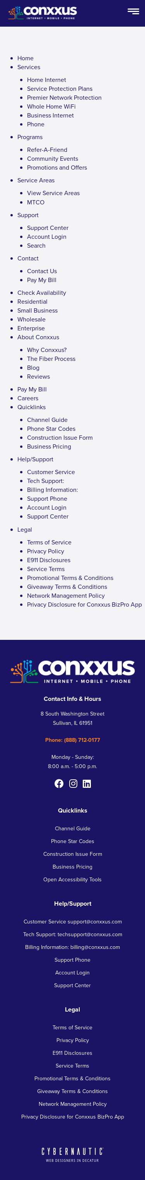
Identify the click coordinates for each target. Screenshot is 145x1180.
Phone (35, 124)
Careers (27, 398)
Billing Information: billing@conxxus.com (72, 947)
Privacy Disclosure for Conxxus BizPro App (84, 604)
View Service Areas (53, 193)
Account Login (47, 236)
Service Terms (46, 568)
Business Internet (50, 115)
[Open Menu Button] (133, 12)
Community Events (52, 158)
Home (25, 58)
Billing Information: (52, 489)
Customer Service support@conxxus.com (73, 922)
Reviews (38, 376)
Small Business (37, 310)
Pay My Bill (41, 279)
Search (36, 245)
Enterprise (31, 328)
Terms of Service (49, 542)
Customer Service (51, 472)
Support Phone (47, 498)
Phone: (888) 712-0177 (72, 740)
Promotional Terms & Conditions (70, 577)
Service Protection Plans (59, 88)
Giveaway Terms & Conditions (67, 586)
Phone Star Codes (51, 428)
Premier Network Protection (64, 97)
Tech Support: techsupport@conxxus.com (72, 934)
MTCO (35, 202)
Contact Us (42, 271)
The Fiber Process (51, 358)
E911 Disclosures (48, 560)
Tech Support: (45, 480)
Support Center (47, 227)
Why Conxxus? (47, 349)
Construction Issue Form (60, 437)
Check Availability (41, 292)
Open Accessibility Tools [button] (72, 880)
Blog (33, 367)
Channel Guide (47, 419)
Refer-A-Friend (47, 149)
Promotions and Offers (57, 167)
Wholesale (31, 319)
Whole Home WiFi (51, 106)
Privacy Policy (45, 551)
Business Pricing (49, 446)
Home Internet (46, 79)
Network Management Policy (66, 595)
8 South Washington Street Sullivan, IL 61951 (72, 718)
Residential (32, 301)
